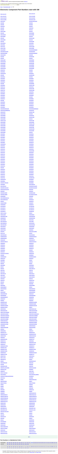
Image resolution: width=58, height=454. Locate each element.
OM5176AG (2, 271)
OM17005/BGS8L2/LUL (4, 197)
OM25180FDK (31, 214)
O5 (19, 444)
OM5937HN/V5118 (32, 335)
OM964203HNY (3, 406)
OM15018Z (31, 189)
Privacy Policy (38, 452)
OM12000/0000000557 (33, 49)
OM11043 (2, 38)
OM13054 (31, 71)
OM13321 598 (31, 123)
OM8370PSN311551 (33, 379)
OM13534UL (31, 162)
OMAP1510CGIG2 (3, 431)
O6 (21, 444)
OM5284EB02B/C (32, 295)
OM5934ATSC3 (32, 332)
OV (50, 442)
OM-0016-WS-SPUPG (33, 21)
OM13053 (31, 70)
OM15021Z (31, 191)
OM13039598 (2, 66)
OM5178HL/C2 (3, 273)
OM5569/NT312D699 (33, 302)
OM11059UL (31, 43)
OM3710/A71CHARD (33, 231)
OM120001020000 (3, 53)
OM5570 (30, 307)
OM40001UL (31, 243)
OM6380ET (31, 369)
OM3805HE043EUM (32, 236)
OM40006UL (2, 248)
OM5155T (2, 263)
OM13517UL (2, 154)
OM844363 (2, 389)
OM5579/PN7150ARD (33, 317)
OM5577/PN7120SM (33, 312)
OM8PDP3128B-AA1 (4, 396)
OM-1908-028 (2, 206)
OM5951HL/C (2, 344)
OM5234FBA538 (32, 290)
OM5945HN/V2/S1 (3, 339)
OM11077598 (2, 48)
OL (29, 442)
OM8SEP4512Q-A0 (4, 401)
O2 (13, 444)
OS (44, 442)
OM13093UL (2, 103)
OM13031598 (31, 63)
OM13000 (2, 56)
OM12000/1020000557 (33, 53)
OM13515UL (2, 152)
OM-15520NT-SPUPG (33, 194)
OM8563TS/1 (31, 389)
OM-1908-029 (31, 206)
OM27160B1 (31, 221)
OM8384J (31, 386)
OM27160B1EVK (3, 223)
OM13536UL (31, 164)
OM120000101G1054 (4, 51)
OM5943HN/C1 (32, 337)
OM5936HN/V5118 (32, 334)
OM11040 (31, 36)
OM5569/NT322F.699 (33, 305)
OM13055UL (2, 76)
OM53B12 (2, 300)
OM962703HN (3, 403)
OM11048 (31, 39)
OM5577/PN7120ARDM (4, 312)
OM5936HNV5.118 (3, 334)
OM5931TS (31, 330)
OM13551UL (2, 169)
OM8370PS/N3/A (3, 381)
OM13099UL (31, 107)
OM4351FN (31, 258)
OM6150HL (31, 357)
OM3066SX (31, 229)
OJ (25, 442)
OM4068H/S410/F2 (32, 256)
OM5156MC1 (31, 265)
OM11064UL (2, 44)
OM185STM (31, 201)
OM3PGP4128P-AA (4, 241)
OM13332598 (31, 130)
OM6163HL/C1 (3, 359)
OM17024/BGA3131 (4, 199)
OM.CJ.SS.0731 (3, 16)
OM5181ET (2, 278)
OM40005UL (31, 246)
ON (34, 442)
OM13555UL (2, 172)
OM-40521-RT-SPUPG (4, 253)
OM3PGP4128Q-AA (32, 241)
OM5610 (30, 329)
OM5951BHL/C (3, 342)
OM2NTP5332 (3, 229)
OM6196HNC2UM (3, 362)
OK (28, 442)
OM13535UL (2, 164)
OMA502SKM (2, 423)
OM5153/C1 (2, 261)
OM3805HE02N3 (3, 236)
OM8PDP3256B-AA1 (33, 396)
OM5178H (31, 271)
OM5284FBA (31, 297)
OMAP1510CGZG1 (3, 433)
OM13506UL (31, 145)
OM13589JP (2, 184)
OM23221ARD (3, 214)
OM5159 (2, 266)
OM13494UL (2, 140)
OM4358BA (2, 260)
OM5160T (2, 268)
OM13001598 (31, 56)
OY (56, 442)
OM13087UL (2, 98)
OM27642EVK (3, 226)
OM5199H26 (2, 285)
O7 (23, 444)
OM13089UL (31, 100)
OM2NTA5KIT (31, 228)
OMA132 (30, 413)
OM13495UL (31, 140)
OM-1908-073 (2, 209)
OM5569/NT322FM (3, 307)
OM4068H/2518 (3, 256)
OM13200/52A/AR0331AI (33, 108)
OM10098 (31, 24)
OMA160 (30, 414)
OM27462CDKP (32, 224)
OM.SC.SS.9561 (3, 19)
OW (52, 442)
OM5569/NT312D (3, 302)
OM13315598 (2, 118)
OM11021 (31, 31)
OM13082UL (2, 95)
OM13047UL (2, 70)
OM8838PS (2, 391)
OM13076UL (2, 88)
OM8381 (2, 384)
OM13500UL (31, 144)
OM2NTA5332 (3, 228)
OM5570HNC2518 (3, 310)
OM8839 (30, 391)
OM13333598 (2, 132)
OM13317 (31, 118)
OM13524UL (31, 155)
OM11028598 (31, 33)
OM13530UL (31, 159)
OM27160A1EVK (3, 221)
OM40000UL (2, 243)
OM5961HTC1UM (3, 354)
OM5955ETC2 (31, 347)
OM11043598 (2, 39)
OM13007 (2, 58)
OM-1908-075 (2, 211)
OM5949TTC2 (3, 340)
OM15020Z (2, 191)
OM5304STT (31, 298)
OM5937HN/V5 (3, 335)
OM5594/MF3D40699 (33, 324)
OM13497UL (31, 142)
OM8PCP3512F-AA (32, 394)
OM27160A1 (31, 219)
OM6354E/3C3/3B (3, 366)
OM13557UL (2, 174)
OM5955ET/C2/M (3, 349)
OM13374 (31, 132)
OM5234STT (31, 293)
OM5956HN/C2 (3, 352)
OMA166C (2, 418)
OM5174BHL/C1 (32, 268)
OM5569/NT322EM (32, 303)
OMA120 (30, 411)
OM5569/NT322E (3, 303)
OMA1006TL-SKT (32, 408)
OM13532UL (31, 160)
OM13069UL (2, 85)
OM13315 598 (31, 117)
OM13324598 (2, 127)
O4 (17, 444)
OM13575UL (2, 177)
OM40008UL (2, 250)
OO (36, 442)
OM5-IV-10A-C (3, 357)
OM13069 (2, 83)
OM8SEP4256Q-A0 (4, 399)
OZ (7, 444)
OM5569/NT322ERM (4, 305)
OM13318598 (2, 122)
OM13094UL (31, 103)
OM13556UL (31, 172)
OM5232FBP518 (32, 288)
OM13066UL (31, 81)
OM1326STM (31, 115)
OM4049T (31, 250)
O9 (27, 444)
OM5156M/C (2, 265)
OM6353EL (31, 364)
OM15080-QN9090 (3, 194)
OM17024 (31, 197)
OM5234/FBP (2, 292)
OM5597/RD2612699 (4, 327)
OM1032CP (2, 26)
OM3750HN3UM (3, 234)
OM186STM (31, 204)
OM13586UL (31, 181)
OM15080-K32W (32, 192)
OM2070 (30, 213)
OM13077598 (31, 88)
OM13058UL (31, 78)
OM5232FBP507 (3, 288)
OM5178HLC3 (31, 273)
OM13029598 (2, 63)
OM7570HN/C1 (3, 374)
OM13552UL (31, 169)
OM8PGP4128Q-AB (32, 398)
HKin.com (25, 1)
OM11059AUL (3, 43)
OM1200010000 (32, 51)
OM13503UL (2, 145)
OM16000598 (2, 196)
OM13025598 (31, 61)
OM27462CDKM (3, 224)
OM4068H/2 (31, 255)
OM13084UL (31, 95)
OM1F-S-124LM (3, 213)
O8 (25, 444)
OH (21, 442)
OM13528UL (31, 157)
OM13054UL (31, 73)
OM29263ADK (31, 226)
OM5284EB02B (3, 295)
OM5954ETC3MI (3, 347)
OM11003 (2, 29)
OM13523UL (2, 155)
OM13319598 (31, 122)
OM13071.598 (31, 85)
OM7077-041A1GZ (3, 372)
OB (9, 442)
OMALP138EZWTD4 (4, 426)
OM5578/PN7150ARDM (4, 315)
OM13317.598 (3, 120)
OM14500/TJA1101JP (4, 187)
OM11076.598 (31, 46)
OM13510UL (2, 147)
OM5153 (30, 260)
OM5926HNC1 (3, 330)
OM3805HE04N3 (3, 238)
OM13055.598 (31, 75)
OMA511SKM (31, 423)
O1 (11, 444)
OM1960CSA (31, 211)
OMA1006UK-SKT (3, 409)
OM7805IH (31, 377)
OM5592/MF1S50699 (33, 322)
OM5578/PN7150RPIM (4, 317)
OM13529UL (2, 159)
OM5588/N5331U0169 (33, 320)
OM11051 (2, 41)
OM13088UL (31, 98)
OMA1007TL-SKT (32, 409)
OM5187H (31, 278)
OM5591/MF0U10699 (4, 322)
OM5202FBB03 (32, 285)
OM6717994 (31, 371)
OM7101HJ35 (31, 372)
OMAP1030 (31, 426)
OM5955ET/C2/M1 (32, 349)
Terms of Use (32, 452)
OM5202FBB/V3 (3, 287)
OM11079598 (31, 48)
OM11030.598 (3, 34)
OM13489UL (2, 137)
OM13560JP (31, 174)
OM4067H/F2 (31, 253)
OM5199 (2, 283)
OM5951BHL (31, 340)
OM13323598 (31, 125)
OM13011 (31, 58)
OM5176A (31, 270)
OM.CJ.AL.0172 (3, 14)
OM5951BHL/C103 (32, 342)
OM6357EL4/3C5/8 (32, 367)
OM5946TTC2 (31, 339)
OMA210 (30, 418)
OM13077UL (2, 90)
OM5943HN (2, 337)
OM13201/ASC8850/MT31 (5, 110)
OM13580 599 (31, 177)
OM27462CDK (31, 223)
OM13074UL (31, 86)
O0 (9, 444)
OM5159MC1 (31, 266)
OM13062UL (2, 80)
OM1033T (31, 26)
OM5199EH (31, 283)
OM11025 (2, 33)
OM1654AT (31, 196)
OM (32, 442)
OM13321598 (2, 125)
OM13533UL (2, 162)
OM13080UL (2, 93)
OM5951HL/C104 (32, 344)
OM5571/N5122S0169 (33, 310)
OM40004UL (2, 246)
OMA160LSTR (3, 416)
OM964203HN (3, 404)
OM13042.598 (3, 68)
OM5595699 (2, 325)
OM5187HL (2, 280)
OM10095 (2, 24)
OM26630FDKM (32, 218)
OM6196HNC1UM (32, 361)
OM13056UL (2, 78)
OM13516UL (31, 152)
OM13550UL (31, 167)
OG (19, 442)
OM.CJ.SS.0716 (32, 13)
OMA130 (2, 413)
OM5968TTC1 (31, 354)
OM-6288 (2, 364)
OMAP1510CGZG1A (33, 433)
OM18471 (2, 201)
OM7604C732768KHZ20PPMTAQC (6, 376)
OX (54, 442)
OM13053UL (2, 71)
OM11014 (31, 29)
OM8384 (2, 386)
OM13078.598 (31, 90)
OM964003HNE (32, 403)
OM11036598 (2, 36)
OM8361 (2, 379)
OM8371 (30, 381)
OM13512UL (2, 149)
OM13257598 (2, 113)
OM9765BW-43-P (3, 408)
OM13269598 (2, 115)
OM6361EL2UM (3, 369)
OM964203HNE (32, 404)
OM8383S (31, 384)
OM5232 (30, 287)
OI (23, 442)
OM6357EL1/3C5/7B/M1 (4, 367)
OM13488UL (31, 135)
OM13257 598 (31, 112)
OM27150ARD (3, 219)
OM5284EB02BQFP (4, 297)
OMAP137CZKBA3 (3, 428)
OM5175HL (2, 270)
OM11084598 (2, 49)
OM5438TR (31, 300)
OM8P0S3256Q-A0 (3, 394)
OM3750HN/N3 (32, 234)
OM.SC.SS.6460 (32, 16)
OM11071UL (31, 44)
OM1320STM (31, 110)
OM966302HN (31, 406)
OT (46, 442)
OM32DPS (2, 231)
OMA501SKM (31, 421)
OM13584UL (31, 179)
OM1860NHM (2, 204)
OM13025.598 (3, 61)
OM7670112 (2, 377)
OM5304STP (2, 298)
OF (17, 442)
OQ (40, 442)
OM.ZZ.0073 (2, 21)
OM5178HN (2, 275)
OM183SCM (31, 199)
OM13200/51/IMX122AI (4, 108)
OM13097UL (31, 105)
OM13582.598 (3, 179)
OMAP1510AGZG (32, 428)
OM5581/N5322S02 (4, 320)
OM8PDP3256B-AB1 (4, 398)
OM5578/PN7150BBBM (33, 315)
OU (48, 442)
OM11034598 (31, 34)
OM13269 (31, 113)
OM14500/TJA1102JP (33, 187)
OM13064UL (2, 81)
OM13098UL (2, 107)
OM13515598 (31, 150)
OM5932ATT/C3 (3, 332)
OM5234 (2, 290)
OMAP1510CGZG (32, 431)
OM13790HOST (3, 186)
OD (13, 442)
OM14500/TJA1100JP (33, 186)
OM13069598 (31, 83)
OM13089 (2, 100)
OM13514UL (2, 150)
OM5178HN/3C (32, 275)
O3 (15, 444)
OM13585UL (2, 181)
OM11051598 (31, 41)
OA (7, 442)
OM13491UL (31, 137)
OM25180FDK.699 (3, 216)
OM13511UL (31, 147)
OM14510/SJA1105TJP (4, 189)
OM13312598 (2, 117)
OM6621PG (2, 371)
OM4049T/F (2, 251)
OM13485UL (2, 135)
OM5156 (30, 263)
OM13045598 (31, 68)
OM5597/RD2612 (32, 325)
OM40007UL (31, 248)
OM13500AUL (3, 144)
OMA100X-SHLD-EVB (4, 411)
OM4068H (2, 255)
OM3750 (30, 233)
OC (11, 442)
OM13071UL (2, 86)
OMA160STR (31, 416)
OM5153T (31, 261)
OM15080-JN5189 (3, 192)
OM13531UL (2, 160)
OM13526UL (2, 157)
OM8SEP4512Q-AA (32, 401)
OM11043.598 (31, 38)
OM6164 (30, 359)
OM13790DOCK (32, 184)
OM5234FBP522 (32, 292)
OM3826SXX (31, 238)
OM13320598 (2, 123)
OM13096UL (2, 105)
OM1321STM (2, 112)
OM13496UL (2, 142)
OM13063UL (31, 80)
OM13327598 (31, 127)
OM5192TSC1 (31, 280)
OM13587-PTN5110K (4, 182)
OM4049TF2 (31, 251)
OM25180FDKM (32, 216)
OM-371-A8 (2, 233)
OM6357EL (31, 366)
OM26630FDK (3, 218)
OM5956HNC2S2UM (33, 352)
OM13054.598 (3, 73)
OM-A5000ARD (3, 421)
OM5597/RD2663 (32, 327)
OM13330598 (2, 130)
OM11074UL (2, 46)
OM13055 (2, 75)
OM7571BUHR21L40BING (34, 374)
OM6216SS (31, 362)
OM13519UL (31, 154)
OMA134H (2, 414)
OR (42, 442)
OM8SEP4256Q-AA (32, 399)
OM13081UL (31, 93)
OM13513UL (31, 149)
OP (38, 442)
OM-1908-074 (31, 209)
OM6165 (2, 361)
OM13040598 (31, 66)
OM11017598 (2, 31)
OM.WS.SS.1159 (32, 19)
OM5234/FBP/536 (3, 293)
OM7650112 (31, 376)
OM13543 (2, 167)
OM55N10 (2, 329)
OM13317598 (31, 120)
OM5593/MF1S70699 (4, 324)
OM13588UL (31, 182)
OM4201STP (2, 258)
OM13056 (31, 76)
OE (15, 442)
